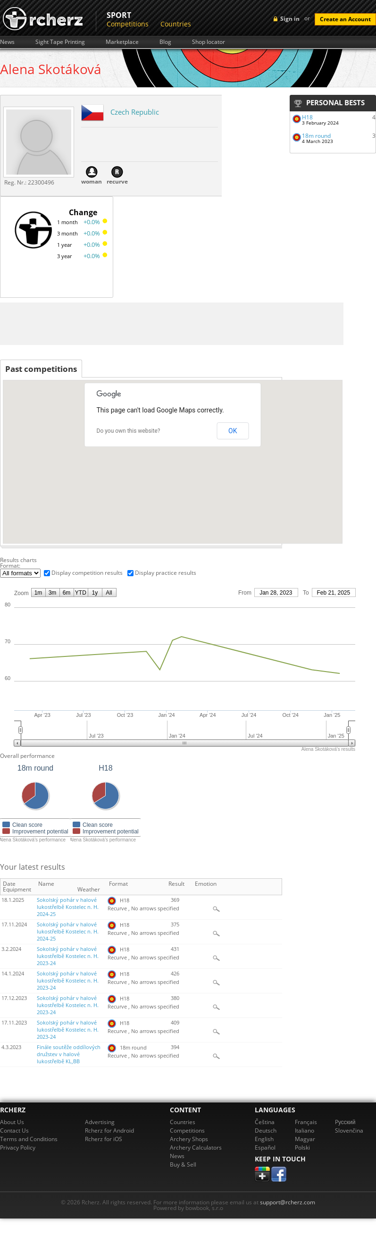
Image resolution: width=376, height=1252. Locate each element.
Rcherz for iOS (103, 1139)
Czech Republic (134, 112)
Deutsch (265, 1130)
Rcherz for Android (109, 1130)
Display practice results (165, 573)
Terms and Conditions (29, 1139)
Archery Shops (189, 1139)
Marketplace (122, 42)
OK (232, 431)
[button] (190, 494)
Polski (302, 1147)
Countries (175, 23)
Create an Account (345, 19)
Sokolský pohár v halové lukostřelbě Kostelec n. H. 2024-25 (68, 907)
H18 (307, 117)
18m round (316, 136)
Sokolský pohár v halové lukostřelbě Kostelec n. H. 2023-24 (68, 956)
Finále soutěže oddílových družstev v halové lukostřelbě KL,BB (68, 1054)
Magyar (305, 1139)
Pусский (345, 1122)
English (264, 1139)
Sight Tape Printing (60, 42)
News (7, 42)
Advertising (100, 1122)
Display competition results (87, 573)
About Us (12, 1122)
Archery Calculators (196, 1147)
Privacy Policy (17, 1147)
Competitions (128, 23)
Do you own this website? (128, 431)
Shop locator (208, 42)
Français (306, 1122)
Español (265, 1147)
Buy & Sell (183, 1164)
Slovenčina (349, 1130)
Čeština (265, 1122)
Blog (165, 42)
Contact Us (14, 1130)
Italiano (304, 1130)
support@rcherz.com (287, 1202)
